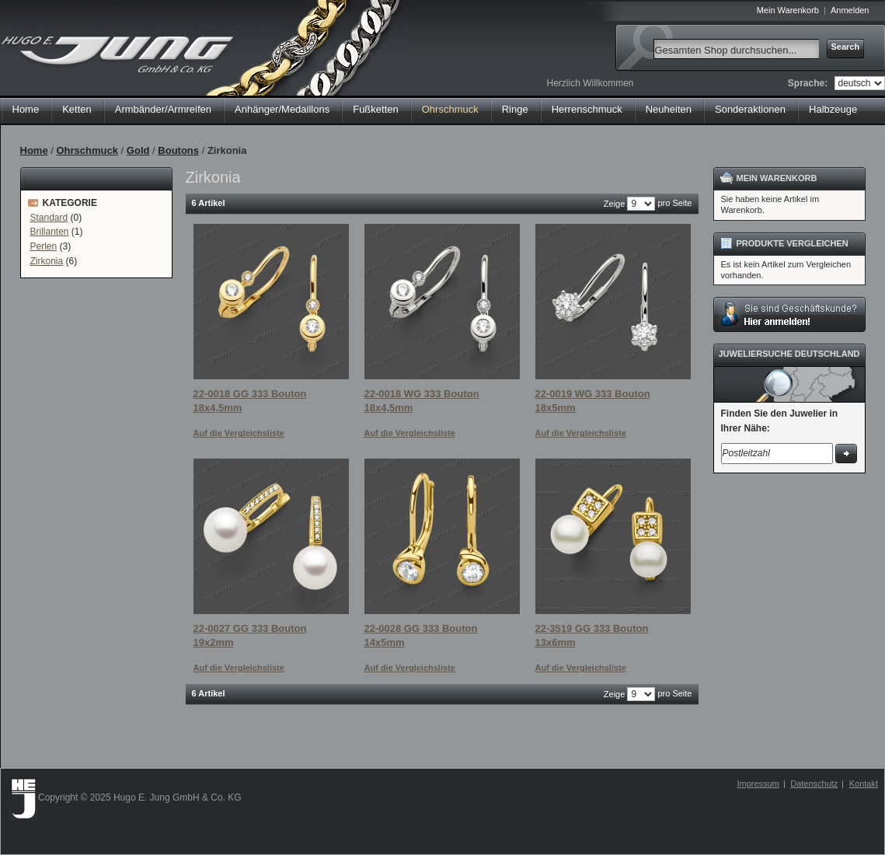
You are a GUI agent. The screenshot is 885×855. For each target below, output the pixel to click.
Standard (49, 217)
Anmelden (850, 10)
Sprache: (808, 83)
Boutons (178, 150)
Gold (138, 150)
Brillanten (49, 231)
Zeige (614, 203)
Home (26, 109)
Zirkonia (47, 261)
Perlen (43, 246)
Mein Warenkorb (788, 10)
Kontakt (863, 783)
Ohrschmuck (86, 150)
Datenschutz (814, 783)
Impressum (758, 783)
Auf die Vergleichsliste (238, 433)
